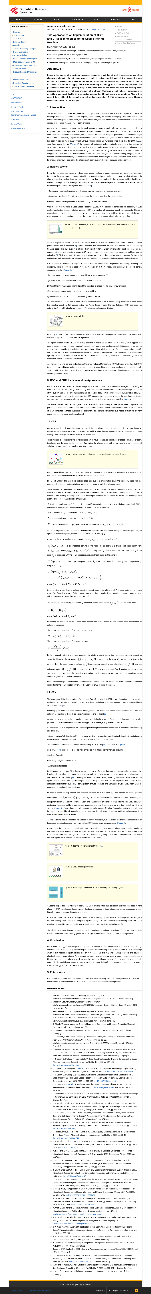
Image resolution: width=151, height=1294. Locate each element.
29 (64, 705)
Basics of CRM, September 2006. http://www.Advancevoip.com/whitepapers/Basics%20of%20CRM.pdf (95, 1249)
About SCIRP (70, 1285)
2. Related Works (57, 166)
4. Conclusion (55, 940)
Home (18, 19)
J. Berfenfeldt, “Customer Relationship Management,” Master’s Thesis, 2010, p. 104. (88, 1271)
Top (12, 94)
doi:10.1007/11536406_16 (105, 1081)
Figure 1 (74, 144)
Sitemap (79, 1285)
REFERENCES (56, 988)
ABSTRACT (54, 68)
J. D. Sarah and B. (60, 1084)
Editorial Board (19, 42)
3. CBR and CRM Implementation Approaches (74, 380)
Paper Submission (20, 52)
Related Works (17, 107)
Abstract (119, 26)
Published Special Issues (23, 83)
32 (60, 750)
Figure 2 (67, 270)
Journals (38, 19)
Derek (70, 1084)
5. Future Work (56, 972)
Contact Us (87, 1285)
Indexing (16, 32)
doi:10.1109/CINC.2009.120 (80, 1262)
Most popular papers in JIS (24, 62)
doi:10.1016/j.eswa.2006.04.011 (66, 1138)
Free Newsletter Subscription (24, 59)
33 (73, 777)
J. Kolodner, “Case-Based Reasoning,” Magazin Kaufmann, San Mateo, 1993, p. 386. (88, 1030)
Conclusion (16, 119)
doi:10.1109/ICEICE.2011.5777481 (80, 1195)
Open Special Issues (21, 80)
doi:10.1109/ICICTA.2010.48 (74, 1176)
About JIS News (19, 69)
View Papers (18, 35)
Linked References (123, 40)
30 (105, 714)
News (96, 19)
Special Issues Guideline (23, 86)
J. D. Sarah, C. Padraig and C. (65, 1068)
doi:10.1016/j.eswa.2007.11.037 (71, 1148)
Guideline (16, 45)
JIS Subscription (19, 55)
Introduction (16, 102)
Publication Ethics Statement (24, 65)
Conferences (76, 19)
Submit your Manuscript (119, 1290)
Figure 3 (126, 399)
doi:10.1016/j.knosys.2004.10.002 (66, 1065)
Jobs (133, 19)
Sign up (99, 1290)
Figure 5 (58, 808)
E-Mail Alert (18, 1290)
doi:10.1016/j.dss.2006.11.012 (65, 1129)
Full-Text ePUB (122, 36)
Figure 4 (121, 745)
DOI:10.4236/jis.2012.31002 (94, 29)
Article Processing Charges (24, 49)
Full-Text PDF (121, 30)
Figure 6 (121, 823)
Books (57, 19)
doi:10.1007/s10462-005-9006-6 (120, 1072)
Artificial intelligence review (103, 1087)
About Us (115, 19)
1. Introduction (56, 107)
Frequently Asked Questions (24, 72)
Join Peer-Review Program (39, 1290)
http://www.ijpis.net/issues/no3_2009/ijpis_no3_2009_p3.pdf (77, 1214)
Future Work (16, 124)
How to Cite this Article (125, 43)
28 (87, 596)
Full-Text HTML (122, 33)
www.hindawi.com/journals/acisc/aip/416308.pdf (72, 1224)
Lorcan (81, 1068)
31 (104, 745)
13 (56, 334)
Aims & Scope (18, 39)
